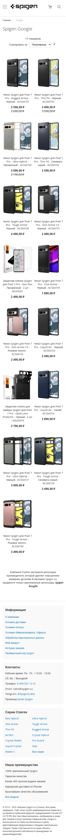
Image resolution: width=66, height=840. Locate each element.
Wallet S (10, 751)
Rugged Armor (40, 729)
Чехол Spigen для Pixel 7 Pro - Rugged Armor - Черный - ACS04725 (17, 98)
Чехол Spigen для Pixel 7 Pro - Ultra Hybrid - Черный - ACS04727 (17, 476)
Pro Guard (38, 740)
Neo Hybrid (12, 718)
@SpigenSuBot (26, 694)
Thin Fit (9, 729)
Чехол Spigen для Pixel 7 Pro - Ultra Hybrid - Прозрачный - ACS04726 (17, 161)
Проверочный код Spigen (19, 653)
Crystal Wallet (13, 740)
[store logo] (24, 6)
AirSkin (9, 735)
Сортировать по (18, 44)
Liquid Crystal (13, 746)
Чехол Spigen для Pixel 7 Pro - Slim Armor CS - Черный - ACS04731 (48, 225)
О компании (12, 617)
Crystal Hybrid (40, 735)
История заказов (14, 648)
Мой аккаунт (12, 642)
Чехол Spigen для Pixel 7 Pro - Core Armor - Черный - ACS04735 (48, 284)
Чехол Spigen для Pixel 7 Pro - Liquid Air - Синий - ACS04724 (48, 410)
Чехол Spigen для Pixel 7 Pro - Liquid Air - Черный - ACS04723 (48, 347)
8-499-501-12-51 (26, 683)
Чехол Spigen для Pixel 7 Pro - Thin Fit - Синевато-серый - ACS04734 (48, 161)
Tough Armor (40, 724)
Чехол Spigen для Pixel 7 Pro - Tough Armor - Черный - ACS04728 (17, 225)
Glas (34, 746)
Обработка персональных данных (24, 637)
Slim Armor (11, 724)
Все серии (38, 751)
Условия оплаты (14, 627)
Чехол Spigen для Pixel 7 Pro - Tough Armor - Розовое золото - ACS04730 (17, 541)
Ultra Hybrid (39, 718)
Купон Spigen (25, 699)
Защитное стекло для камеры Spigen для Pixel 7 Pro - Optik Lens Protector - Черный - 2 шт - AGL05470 (17, 413)
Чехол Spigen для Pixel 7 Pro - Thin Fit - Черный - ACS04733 (48, 98)
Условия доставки (15, 622)
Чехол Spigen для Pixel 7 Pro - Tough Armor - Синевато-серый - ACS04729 (48, 478)
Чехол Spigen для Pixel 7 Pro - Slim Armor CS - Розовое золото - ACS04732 (17, 349)
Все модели (12, 797)
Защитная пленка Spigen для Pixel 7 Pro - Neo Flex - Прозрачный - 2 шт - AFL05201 (17, 286)
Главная (7, 20)
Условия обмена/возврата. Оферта (25, 632)
